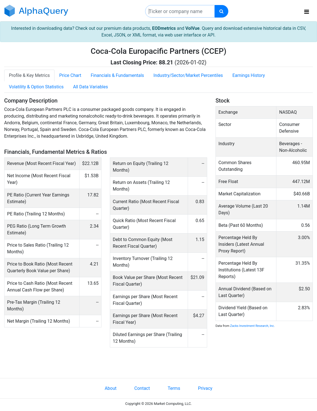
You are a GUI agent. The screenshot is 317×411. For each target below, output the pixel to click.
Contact (142, 388)
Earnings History (248, 75)
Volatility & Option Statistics (36, 86)
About (111, 388)
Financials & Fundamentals (117, 75)
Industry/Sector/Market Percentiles (188, 75)
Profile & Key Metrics (29, 75)
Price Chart (70, 75)
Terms (174, 388)
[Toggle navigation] (307, 12)
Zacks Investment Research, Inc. (252, 326)
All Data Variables (90, 86)
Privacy (205, 388)
